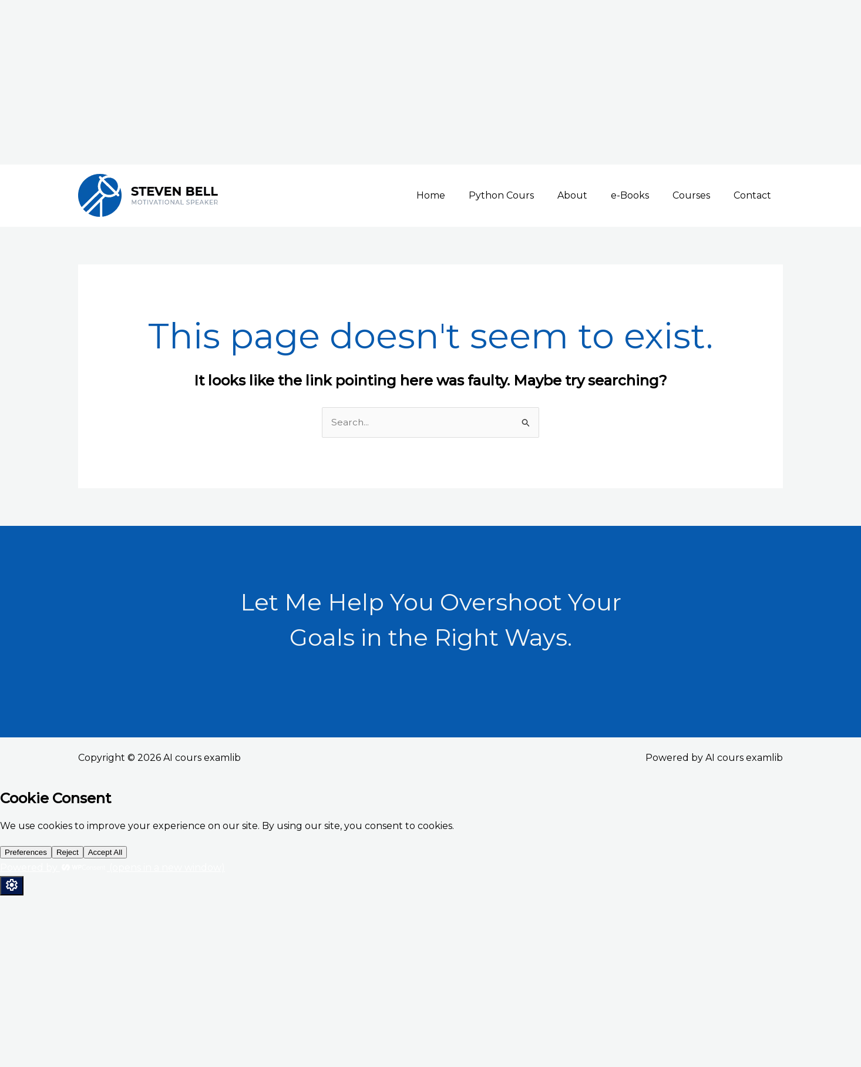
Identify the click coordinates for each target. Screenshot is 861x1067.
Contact (754, 195)
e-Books (642, 195)
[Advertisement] (352, 82)
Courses (698, 195)
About (589, 195)
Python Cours (522, 195)
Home (456, 195)
